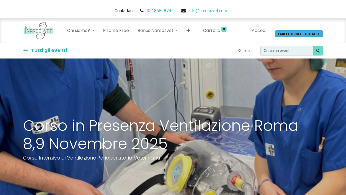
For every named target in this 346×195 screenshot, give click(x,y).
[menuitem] (116, 30)
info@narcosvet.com (207, 10)
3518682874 (159, 10)
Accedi (259, 30)
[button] (188, 30)
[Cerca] (318, 51)
